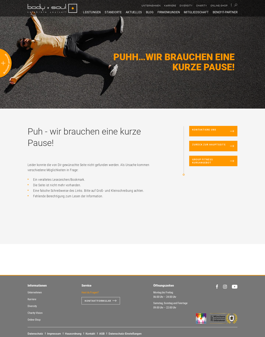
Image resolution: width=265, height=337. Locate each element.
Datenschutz (35, 333)
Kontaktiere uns (209, 131)
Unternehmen (151, 5)
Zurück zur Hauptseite (210, 146)
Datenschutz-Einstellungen (125, 333)
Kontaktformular (98, 300)
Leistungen (92, 12)
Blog (149, 12)
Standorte (113, 12)
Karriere (170, 5)
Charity (201, 5)
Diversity (186, 5)
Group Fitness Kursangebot (202, 161)
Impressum (54, 333)
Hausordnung (73, 333)
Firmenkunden (169, 12)
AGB (102, 333)
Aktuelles (134, 12)
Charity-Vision (35, 313)
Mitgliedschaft (196, 12)
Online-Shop (219, 5)
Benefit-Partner (225, 12)
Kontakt (90, 333)
